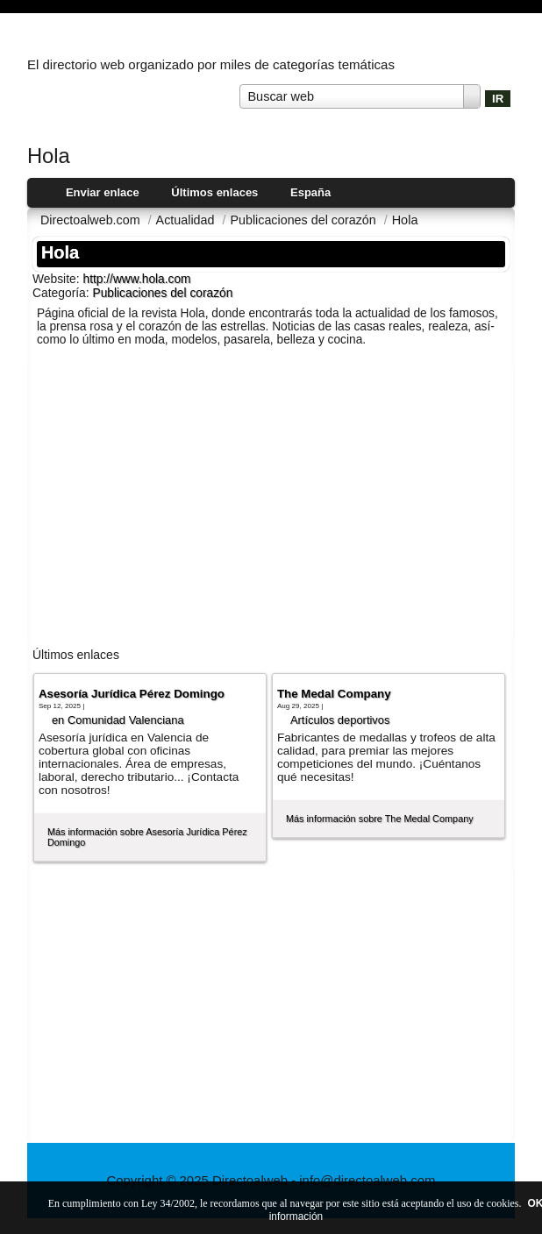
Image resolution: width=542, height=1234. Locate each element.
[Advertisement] (271, 500)
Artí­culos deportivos (340, 720)
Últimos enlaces (214, 192)
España (310, 192)
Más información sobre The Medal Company (380, 818)
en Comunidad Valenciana (118, 720)
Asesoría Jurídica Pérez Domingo (132, 693)
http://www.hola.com (136, 279)
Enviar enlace (102, 192)
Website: (57, 279)
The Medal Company (334, 693)
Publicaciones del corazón (163, 293)
